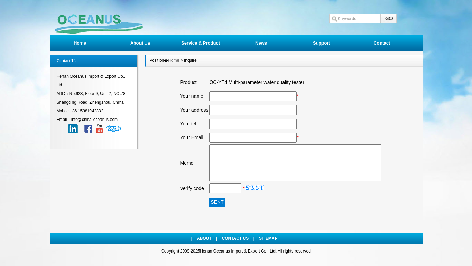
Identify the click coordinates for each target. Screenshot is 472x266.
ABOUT (204, 238)
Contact (382, 43)
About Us (140, 43)
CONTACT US (235, 238)
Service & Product (200, 43)
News (261, 43)
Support (321, 43)
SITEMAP (268, 238)
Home (80, 43)
